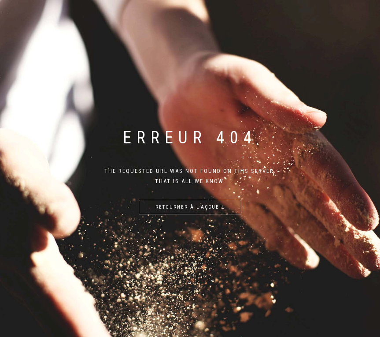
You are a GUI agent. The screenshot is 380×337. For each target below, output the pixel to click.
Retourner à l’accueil (190, 207)
